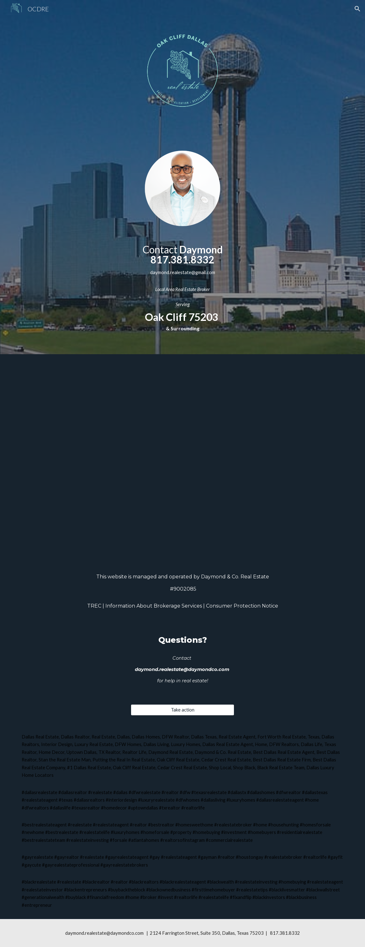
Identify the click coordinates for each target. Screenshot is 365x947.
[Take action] (182, 710)
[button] (357, 8)
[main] (182, 269)
